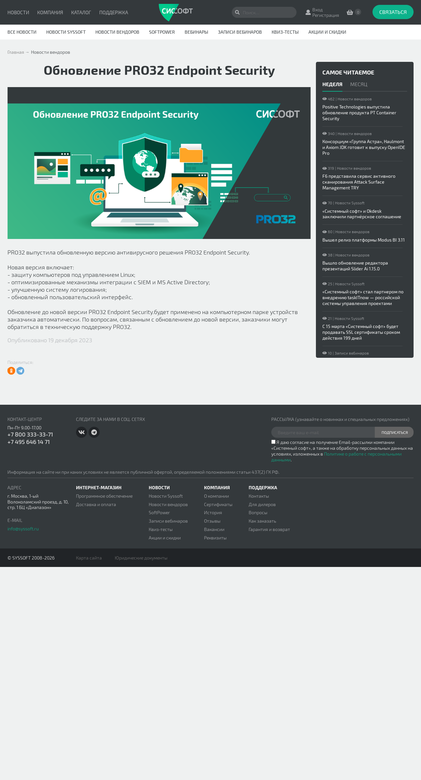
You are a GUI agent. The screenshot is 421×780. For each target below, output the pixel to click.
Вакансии (214, 529)
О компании (216, 496)
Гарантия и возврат (269, 529)
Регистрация (325, 15)
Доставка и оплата (96, 504)
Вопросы (258, 512)
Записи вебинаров (240, 32)
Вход (317, 9)
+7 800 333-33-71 (30, 434)
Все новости (22, 32)
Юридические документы (141, 557)
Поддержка (113, 12)
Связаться (393, 12)
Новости (18, 12)
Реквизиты (215, 537)
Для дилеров (262, 504)
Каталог (81, 12)
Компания (50, 12)
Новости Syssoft (66, 32)
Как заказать (262, 521)
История (213, 512)
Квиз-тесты (285, 32)
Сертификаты (218, 504)
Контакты (259, 496)
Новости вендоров (117, 32)
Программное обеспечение (104, 496)
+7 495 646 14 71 (28, 441)
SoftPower (162, 32)
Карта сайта (89, 557)
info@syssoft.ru (23, 528)
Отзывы (212, 521)
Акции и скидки (327, 32)
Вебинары (196, 32)
